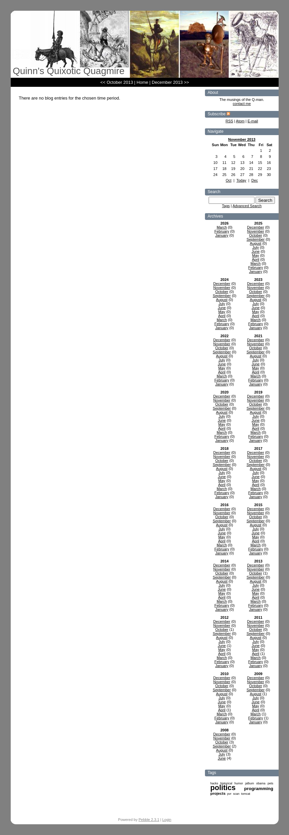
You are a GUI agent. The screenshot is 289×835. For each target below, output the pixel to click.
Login (166, 820)
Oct (228, 180)
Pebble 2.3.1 (149, 820)
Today (241, 180)
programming (258, 788)
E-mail (252, 121)
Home (142, 82)
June (255, 251)
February (221, 231)
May (255, 255)
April (255, 259)
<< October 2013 (116, 82)
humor (238, 783)
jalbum (249, 783)
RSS (229, 121)
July (255, 247)
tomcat (245, 793)
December (255, 227)
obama (261, 783)
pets (270, 783)
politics (223, 787)
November (255, 231)
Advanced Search (247, 206)
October (255, 235)
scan (236, 793)
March (222, 227)
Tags (226, 206)
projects (217, 793)
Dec (254, 180)
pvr (229, 793)
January (221, 235)
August (255, 243)
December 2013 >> (170, 82)
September (255, 239)
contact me (242, 104)
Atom (240, 121)
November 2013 (241, 139)
